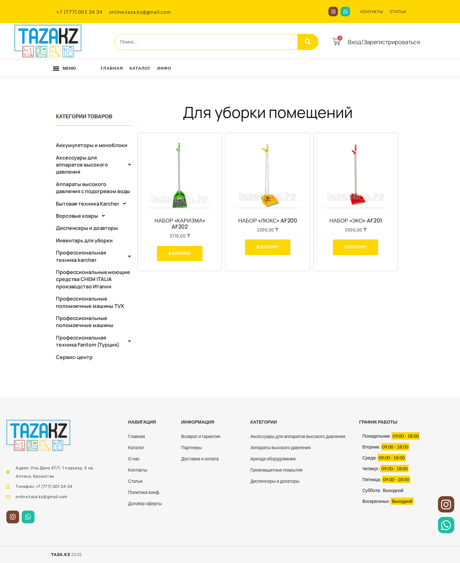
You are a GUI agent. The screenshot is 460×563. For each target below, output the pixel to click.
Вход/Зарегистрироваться (384, 42)
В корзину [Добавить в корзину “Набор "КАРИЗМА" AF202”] (179, 253)
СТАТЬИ (398, 11)
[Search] (307, 42)
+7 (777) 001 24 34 (79, 12)
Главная (112, 68)
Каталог (140, 68)
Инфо (164, 68)
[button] (56, 68)
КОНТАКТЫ (371, 11)
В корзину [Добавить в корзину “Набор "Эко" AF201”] (355, 247)
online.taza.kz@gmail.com (140, 12)
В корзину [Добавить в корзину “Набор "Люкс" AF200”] (268, 247)
